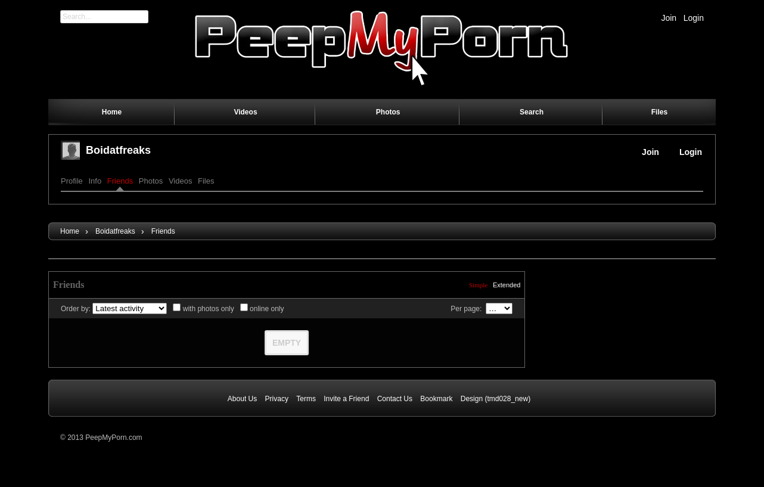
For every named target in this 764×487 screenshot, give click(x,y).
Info (94, 180)
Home (69, 231)
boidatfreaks (118, 150)
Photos (151, 180)
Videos (180, 180)
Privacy (276, 399)
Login (694, 18)
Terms (306, 399)
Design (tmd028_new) (495, 399)
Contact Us (394, 399)
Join (668, 18)
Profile (72, 180)
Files (206, 180)
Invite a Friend (346, 399)
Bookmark (436, 399)
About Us (242, 399)
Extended (506, 285)
